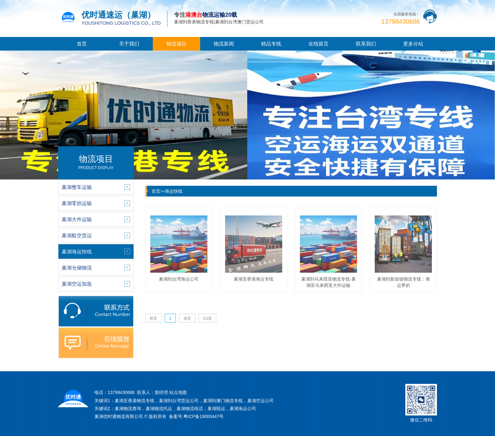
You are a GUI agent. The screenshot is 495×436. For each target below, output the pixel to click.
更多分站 (413, 43)
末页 (187, 318)
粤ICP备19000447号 (203, 416)
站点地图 (178, 392)
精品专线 (271, 43)
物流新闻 (224, 43)
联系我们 (366, 43)
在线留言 (318, 43)
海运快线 (173, 191)
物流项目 (176, 43)
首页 (82, 43)
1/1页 (207, 318)
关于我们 (129, 43)
